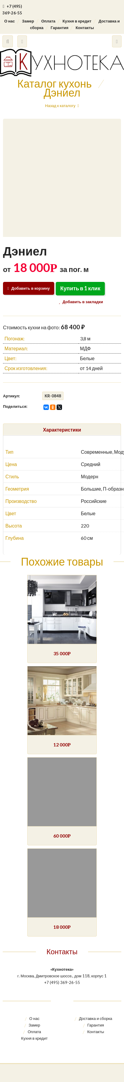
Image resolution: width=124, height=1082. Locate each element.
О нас (9, 21)
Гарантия (59, 27)
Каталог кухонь (54, 83)
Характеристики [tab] (62, 429)
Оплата (48, 21)
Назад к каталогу (60, 105)
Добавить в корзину (28, 288)
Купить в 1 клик (80, 288)
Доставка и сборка (95, 1018)
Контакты (84, 27)
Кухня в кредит (77, 21)
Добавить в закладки (82, 301)
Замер (28, 21)
